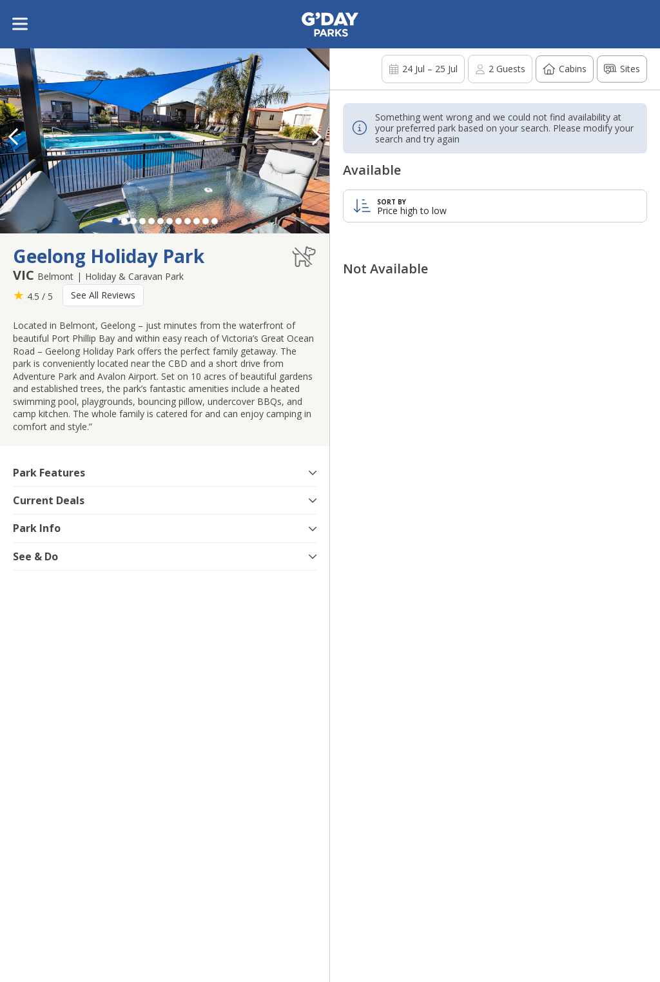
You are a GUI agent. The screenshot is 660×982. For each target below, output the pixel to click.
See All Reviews (103, 295)
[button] (316, 136)
